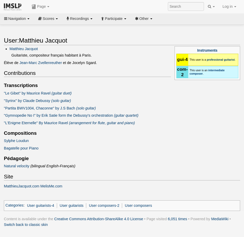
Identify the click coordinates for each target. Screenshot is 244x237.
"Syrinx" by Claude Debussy (37, 101)
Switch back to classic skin (26, 225)
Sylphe (9, 141)
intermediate (216, 70)
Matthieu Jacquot (24, 49)
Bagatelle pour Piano (21, 148)
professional (215, 59)
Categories (14, 205)
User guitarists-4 (40, 205)
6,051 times (177, 219)
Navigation (16, 19)
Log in (229, 6)
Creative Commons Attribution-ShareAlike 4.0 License (98, 219)
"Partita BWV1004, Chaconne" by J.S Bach (50, 108)
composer (196, 73)
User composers (138, 205)
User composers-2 (104, 205)
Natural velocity (16, 166)
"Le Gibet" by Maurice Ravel (38, 93)
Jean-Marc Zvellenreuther (40, 63)
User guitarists (71, 205)
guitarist (229, 59)
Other (143, 19)
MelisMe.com (51, 186)
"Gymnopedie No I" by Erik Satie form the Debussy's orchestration (71, 115)
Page (41, 6)
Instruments (207, 50)
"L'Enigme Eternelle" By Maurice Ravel (69, 123)
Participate (113, 19)
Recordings (79, 19)
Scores (48, 19)
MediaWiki (220, 219)
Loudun (22, 141)
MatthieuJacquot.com (21, 186)
